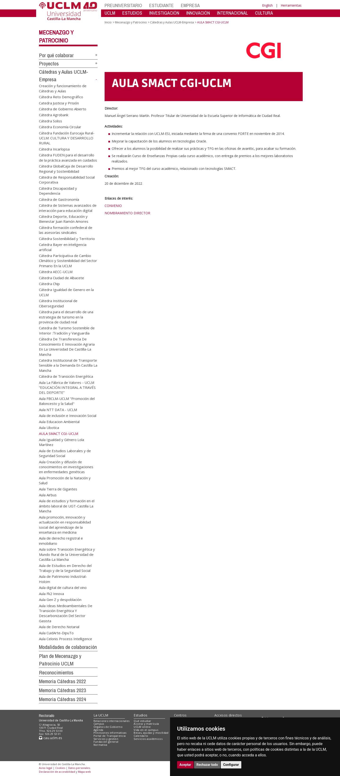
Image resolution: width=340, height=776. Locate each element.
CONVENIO (113, 205)
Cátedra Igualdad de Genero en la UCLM (66, 292)
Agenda (98, 730)
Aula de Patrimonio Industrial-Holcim (63, 579)
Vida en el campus (146, 730)
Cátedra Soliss (50, 120)
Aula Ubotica (49, 427)
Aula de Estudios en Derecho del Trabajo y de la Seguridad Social (65, 568)
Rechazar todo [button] (207, 765)
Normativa (100, 744)
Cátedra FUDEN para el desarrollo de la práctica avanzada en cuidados (68, 157)
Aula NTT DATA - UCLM (58, 409)
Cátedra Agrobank (53, 114)
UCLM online (142, 727)
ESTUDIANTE (161, 5)
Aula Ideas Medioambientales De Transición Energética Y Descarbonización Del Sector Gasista (65, 613)
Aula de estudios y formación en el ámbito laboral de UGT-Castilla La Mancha (66, 505)
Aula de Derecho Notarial (59, 626)
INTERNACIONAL (232, 13)
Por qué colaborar (56, 55)
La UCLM (101, 715)
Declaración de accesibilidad (57, 771)
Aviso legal (45, 768)
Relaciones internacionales (112, 721)
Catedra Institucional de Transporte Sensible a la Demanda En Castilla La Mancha (68, 365)
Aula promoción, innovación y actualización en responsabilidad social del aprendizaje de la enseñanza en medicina (65, 524)
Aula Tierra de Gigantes (58, 488)
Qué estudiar (142, 721)
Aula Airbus (48, 495)
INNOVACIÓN (198, 13)
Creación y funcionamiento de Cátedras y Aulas (62, 88)
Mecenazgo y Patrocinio (131, 22)
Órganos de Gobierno (108, 727)
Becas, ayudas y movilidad (151, 732)
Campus (99, 723)
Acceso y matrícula (146, 723)
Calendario (141, 735)
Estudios (140, 715)
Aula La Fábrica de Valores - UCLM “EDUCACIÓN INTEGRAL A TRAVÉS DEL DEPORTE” (67, 387)
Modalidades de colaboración (68, 647)
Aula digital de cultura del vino (63, 587)
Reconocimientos (56, 672)
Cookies (60, 768)
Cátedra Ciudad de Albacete (61, 277)
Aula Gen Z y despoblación (60, 599)
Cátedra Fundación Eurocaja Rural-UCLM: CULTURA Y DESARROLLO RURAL (66, 137)
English (267, 5)
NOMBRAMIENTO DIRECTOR (127, 213)
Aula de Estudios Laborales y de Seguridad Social (65, 453)
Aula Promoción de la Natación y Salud (65, 480)
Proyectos (49, 63)
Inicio (108, 22)
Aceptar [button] (185, 765)
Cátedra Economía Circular (60, 126)
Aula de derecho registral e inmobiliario (61, 540)
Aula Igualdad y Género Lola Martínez (61, 442)
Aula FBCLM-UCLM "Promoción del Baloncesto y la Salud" (67, 401)
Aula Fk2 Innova (51, 593)
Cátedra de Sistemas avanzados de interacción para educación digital (68, 208)
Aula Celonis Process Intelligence (65, 638)
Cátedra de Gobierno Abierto (62, 108)
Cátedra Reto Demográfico (61, 96)
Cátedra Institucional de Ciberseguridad (58, 303)
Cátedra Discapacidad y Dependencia (58, 190)
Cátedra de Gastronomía (59, 199)
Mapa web (84, 771)
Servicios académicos (148, 739)
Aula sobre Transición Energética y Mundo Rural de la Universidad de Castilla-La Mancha (67, 554)
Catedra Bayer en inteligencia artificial (62, 247)
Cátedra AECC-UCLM (55, 271)
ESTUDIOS (132, 13)
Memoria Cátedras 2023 (62, 690)
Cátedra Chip (49, 283)
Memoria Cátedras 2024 (62, 699)
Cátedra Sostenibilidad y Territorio (67, 238)
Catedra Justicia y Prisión (59, 102)
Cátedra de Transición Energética (66, 376)
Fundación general (106, 741)
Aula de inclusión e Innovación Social (67, 415)
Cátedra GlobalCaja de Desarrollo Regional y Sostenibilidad (66, 168)
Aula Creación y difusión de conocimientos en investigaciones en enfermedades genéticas (66, 466)
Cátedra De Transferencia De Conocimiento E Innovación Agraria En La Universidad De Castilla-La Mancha (67, 346)
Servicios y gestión (106, 739)
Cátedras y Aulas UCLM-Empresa (172, 22)
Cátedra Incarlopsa (54, 148)
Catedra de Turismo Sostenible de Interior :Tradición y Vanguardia (67, 330)
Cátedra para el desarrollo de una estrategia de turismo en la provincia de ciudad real (66, 316)
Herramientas (291, 5)
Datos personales (79, 768)
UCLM (110, 13)
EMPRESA (190, 5)
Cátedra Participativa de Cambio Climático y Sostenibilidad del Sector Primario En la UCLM (68, 260)
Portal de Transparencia (110, 735)
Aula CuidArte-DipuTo (56, 632)
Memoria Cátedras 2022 (62, 681)
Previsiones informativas (110, 732)
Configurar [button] (231, 765)
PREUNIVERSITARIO (123, 5)
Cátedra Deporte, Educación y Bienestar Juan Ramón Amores (63, 218)
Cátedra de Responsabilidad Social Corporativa (67, 179)
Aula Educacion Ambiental (59, 421)
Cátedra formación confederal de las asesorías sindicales (65, 230)
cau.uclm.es (50, 738)
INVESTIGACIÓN (164, 13)
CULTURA (264, 13)
